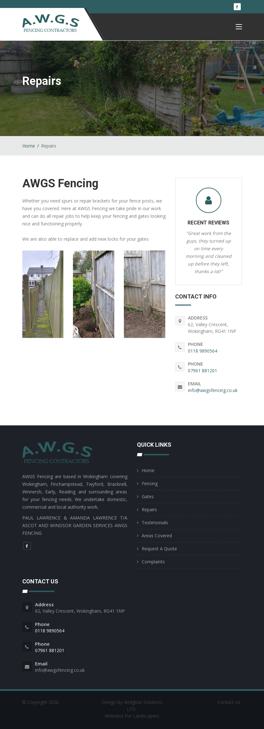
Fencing (150, 483)
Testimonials (155, 522)
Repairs (149, 509)
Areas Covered (157, 536)
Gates (148, 496)
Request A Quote (159, 549)
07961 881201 (202, 371)
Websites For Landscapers (132, 716)
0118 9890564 (202, 351)
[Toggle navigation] (239, 28)
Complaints (153, 562)
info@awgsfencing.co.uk (213, 390)
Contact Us (229, 702)
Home (28, 146)
